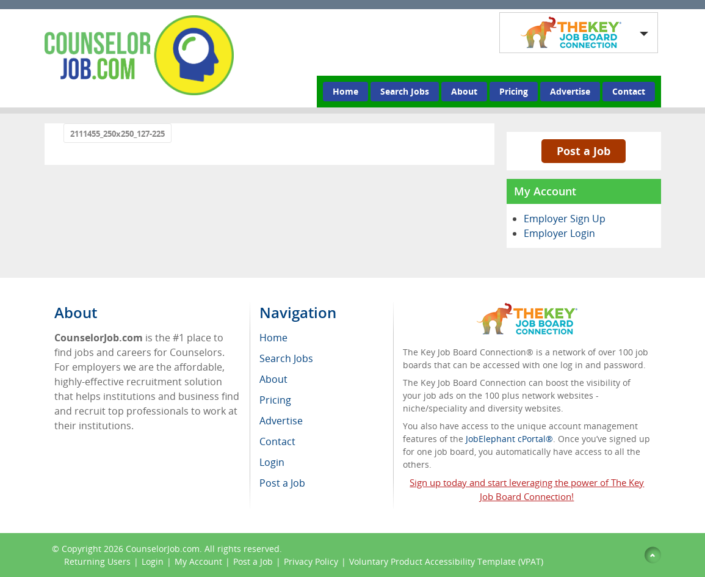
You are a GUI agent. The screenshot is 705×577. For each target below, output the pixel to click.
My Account (198, 561)
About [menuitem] (273, 379)
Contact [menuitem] (277, 441)
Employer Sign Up (565, 218)
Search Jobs (404, 91)
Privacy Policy (311, 561)
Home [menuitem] (273, 337)
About (464, 91)
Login (153, 561)
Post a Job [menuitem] (282, 483)
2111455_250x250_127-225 (117, 133)
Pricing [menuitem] (275, 400)
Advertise (570, 91)
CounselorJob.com (163, 548)
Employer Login (559, 233)
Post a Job (583, 150)
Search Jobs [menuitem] (286, 358)
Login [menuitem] (271, 462)
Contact (628, 91)
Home (345, 91)
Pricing (513, 91)
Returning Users (97, 561)
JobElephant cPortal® (509, 439)
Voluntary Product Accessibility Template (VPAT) (446, 561)
